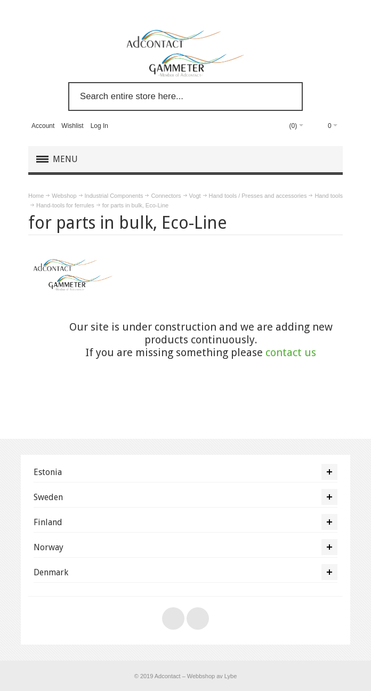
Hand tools (328, 195)
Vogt (195, 195)
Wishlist (72, 126)
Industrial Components (114, 195)
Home (36, 195)
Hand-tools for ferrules (65, 205)
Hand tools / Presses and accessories (258, 195)
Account (42, 126)
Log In (99, 126)
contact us (290, 352)
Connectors (166, 195)
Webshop (64, 195)
